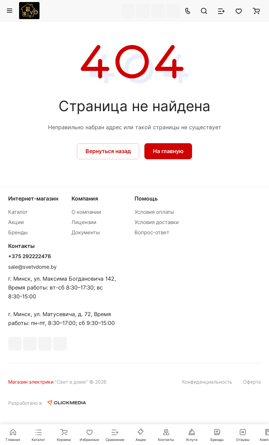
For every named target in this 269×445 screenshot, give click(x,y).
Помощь (146, 198)
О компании (86, 212)
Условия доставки (156, 222)
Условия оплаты (154, 212)
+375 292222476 (29, 256)
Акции (16, 222)
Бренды (18, 232)
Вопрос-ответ (151, 232)
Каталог (18, 212)
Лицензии (84, 222)
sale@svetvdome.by (32, 267)
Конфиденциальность (207, 382)
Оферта (252, 382)
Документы (86, 232)
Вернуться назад (108, 151)
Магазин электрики (30, 382)
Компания (85, 198)
